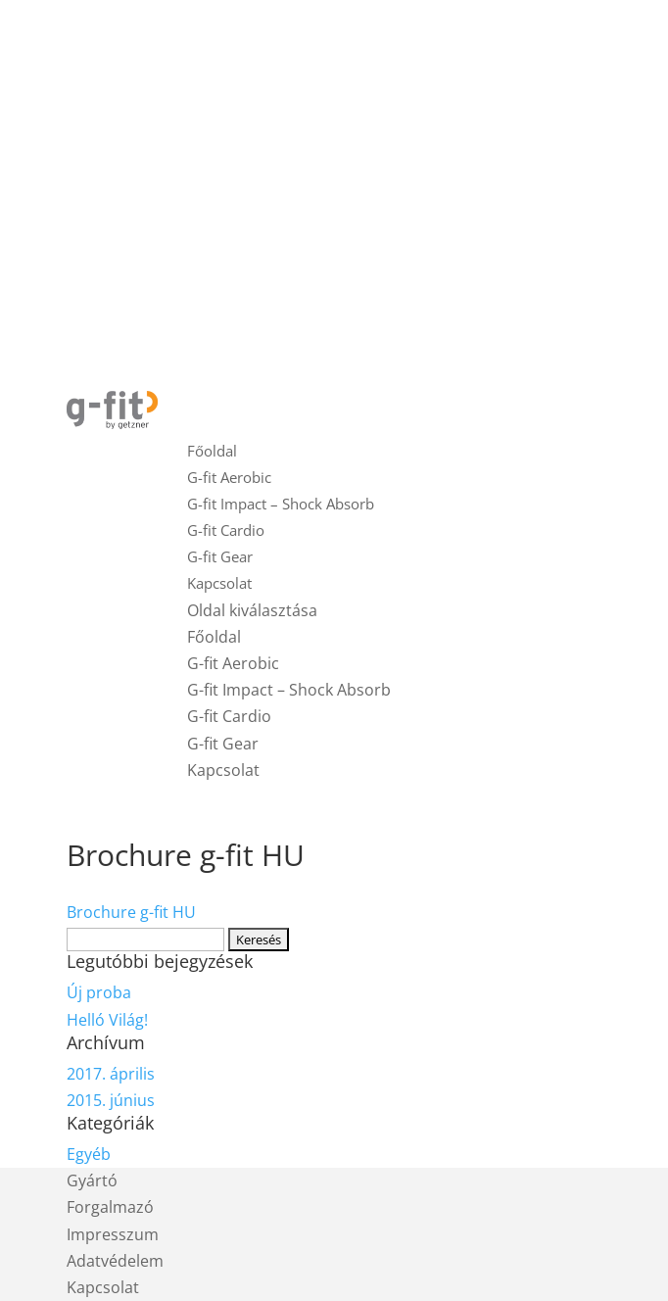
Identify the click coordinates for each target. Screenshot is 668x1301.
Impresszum (113, 1234)
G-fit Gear (220, 556)
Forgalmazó (110, 1207)
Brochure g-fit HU (131, 912)
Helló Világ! (107, 1020)
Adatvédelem (115, 1261)
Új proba (99, 992)
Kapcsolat (219, 583)
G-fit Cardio (225, 530)
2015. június (111, 1100)
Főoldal (212, 450)
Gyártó (92, 1180)
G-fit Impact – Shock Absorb (280, 503)
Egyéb (89, 1154)
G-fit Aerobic (229, 477)
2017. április (111, 1073)
